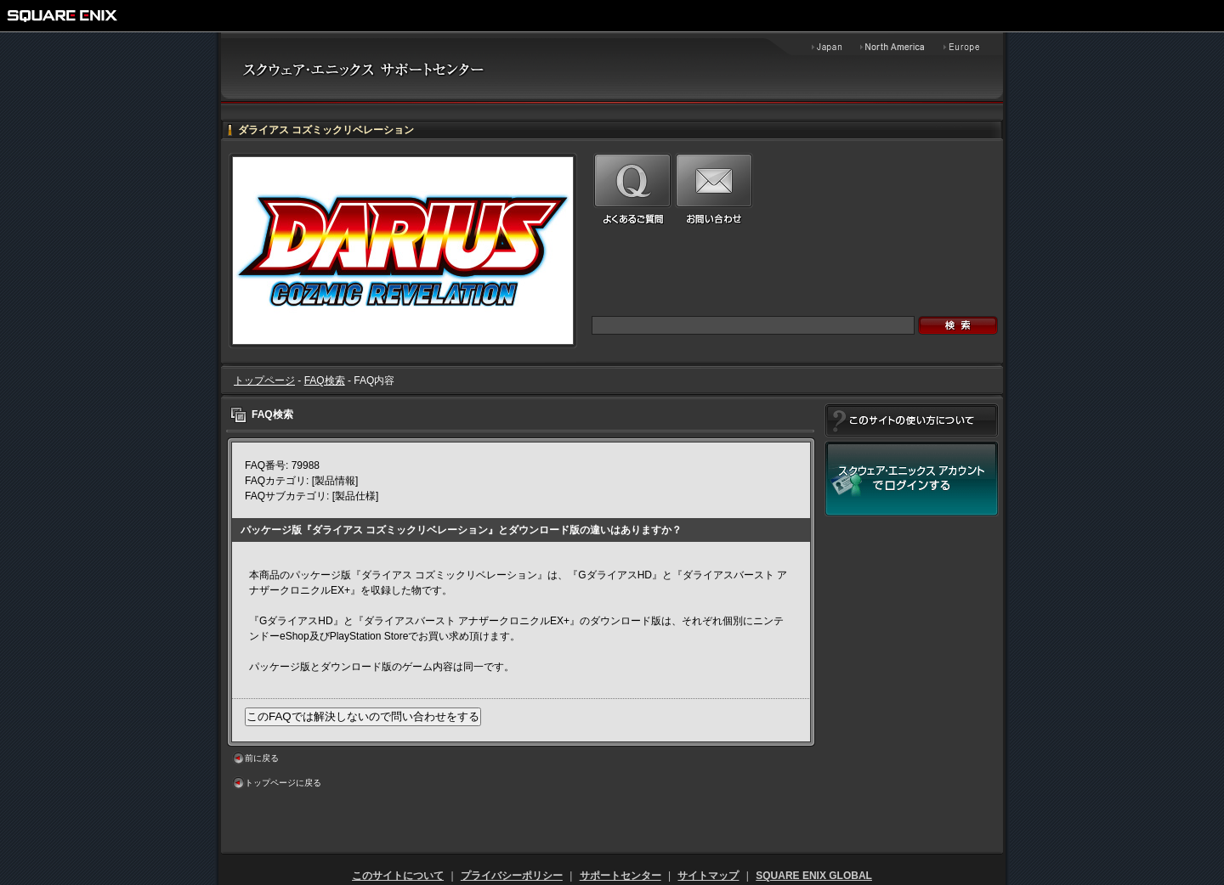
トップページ (264, 380)
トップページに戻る (283, 782)
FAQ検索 (324, 380)
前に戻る (262, 758)
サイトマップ (708, 876)
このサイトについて (398, 876)
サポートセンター (620, 876)
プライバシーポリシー (512, 876)
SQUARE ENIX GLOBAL (814, 876)
